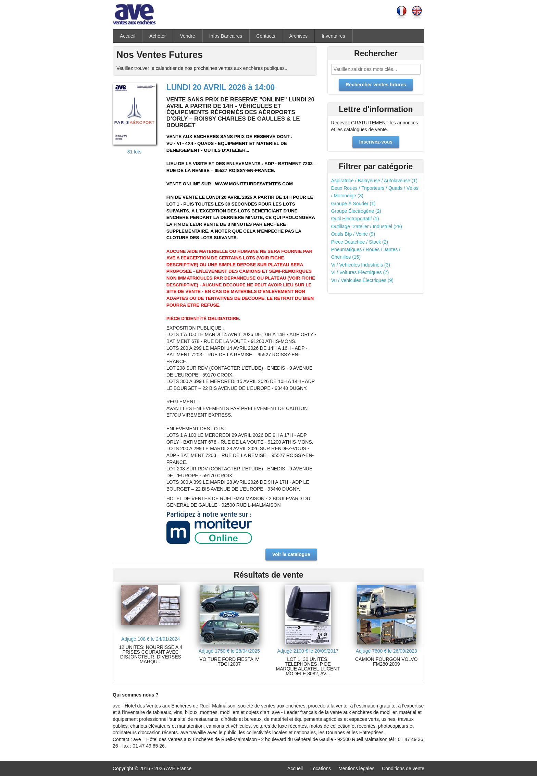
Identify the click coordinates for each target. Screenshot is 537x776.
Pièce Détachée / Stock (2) (359, 242)
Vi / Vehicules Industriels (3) (360, 265)
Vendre (187, 36)
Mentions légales (356, 768)
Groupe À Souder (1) (353, 203)
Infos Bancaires (225, 36)
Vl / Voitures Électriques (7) (360, 272)
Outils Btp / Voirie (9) (353, 234)
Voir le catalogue (291, 554)
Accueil (127, 36)
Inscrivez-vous (375, 142)
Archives (298, 36)
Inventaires (333, 36)
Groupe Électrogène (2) (356, 211)
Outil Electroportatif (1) (355, 218)
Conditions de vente (403, 768)
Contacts (265, 36)
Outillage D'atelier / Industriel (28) (366, 226)
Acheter (157, 36)
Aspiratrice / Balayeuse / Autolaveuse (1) (374, 180)
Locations (320, 768)
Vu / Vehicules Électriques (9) (362, 280)
